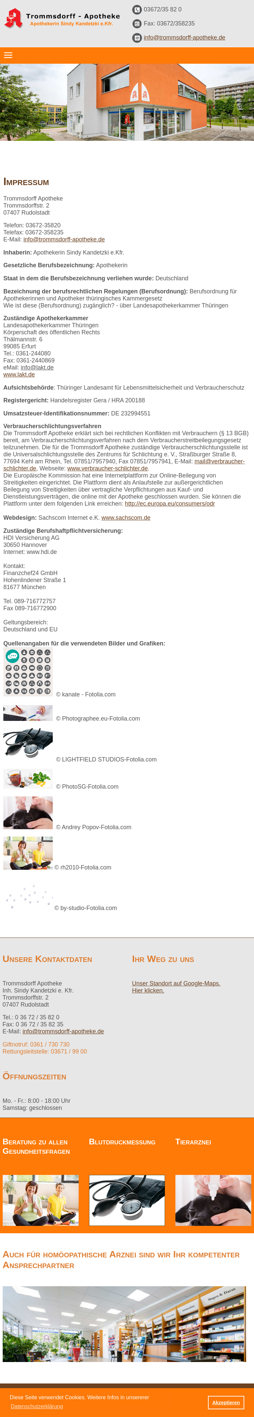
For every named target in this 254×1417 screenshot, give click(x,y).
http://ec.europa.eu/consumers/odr (170, 503)
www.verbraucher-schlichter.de (107, 468)
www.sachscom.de (126, 517)
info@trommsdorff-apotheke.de (184, 37)
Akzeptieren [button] (226, 1402)
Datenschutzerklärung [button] (37, 1406)
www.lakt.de (19, 374)
